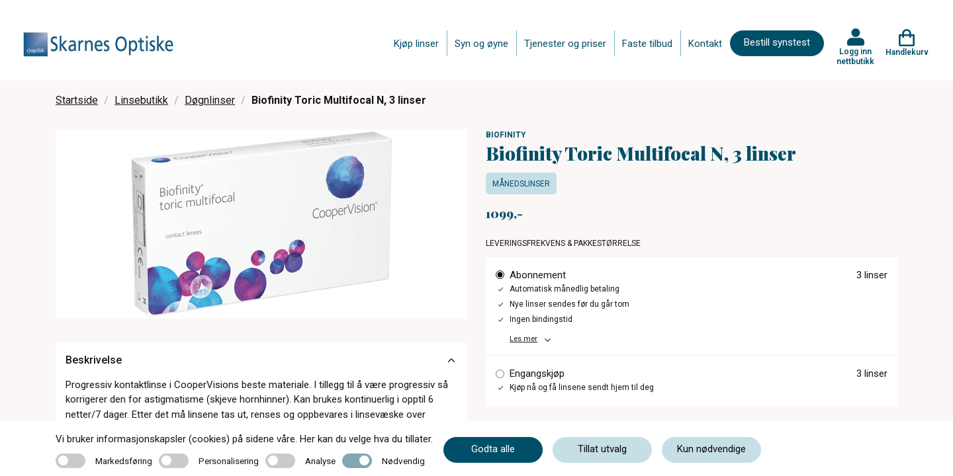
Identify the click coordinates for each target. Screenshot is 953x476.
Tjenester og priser (565, 44)
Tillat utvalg (602, 449)
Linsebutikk (141, 100)
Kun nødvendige (711, 449)
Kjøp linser (416, 44)
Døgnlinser (210, 100)
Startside (77, 100)
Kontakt (705, 44)
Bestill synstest (777, 42)
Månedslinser (521, 183)
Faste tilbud (647, 44)
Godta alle (493, 449)
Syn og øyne (481, 44)
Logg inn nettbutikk (855, 56)
